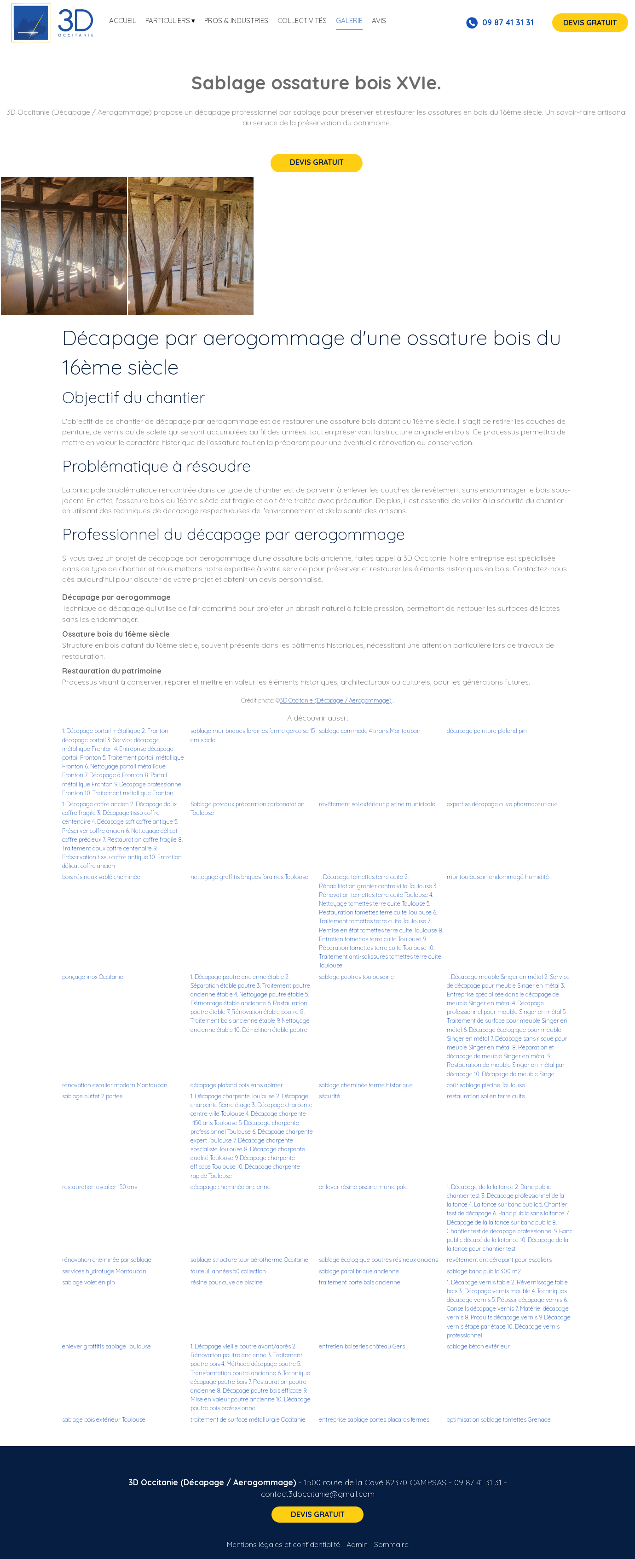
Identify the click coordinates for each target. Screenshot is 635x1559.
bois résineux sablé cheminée (101, 876)
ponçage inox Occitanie (92, 976)
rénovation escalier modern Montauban (114, 1085)
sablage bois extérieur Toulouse (103, 1419)
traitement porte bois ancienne (359, 1282)
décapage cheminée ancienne (230, 1186)
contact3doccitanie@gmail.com (318, 1494)
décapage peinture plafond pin (487, 730)
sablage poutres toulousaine (356, 976)
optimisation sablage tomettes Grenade (499, 1419)
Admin (357, 1544)
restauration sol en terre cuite (486, 1096)
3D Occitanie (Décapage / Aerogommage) (336, 700)
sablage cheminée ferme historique (366, 1085)
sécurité (329, 1096)
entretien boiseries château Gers (362, 1346)
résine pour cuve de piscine (226, 1282)
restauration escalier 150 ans (99, 1186)
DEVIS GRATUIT (590, 22)
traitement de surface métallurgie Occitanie (248, 1419)
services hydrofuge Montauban (104, 1271)
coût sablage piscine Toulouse (486, 1085)
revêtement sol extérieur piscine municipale (377, 804)
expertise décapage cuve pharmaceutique (502, 804)
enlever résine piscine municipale (363, 1186)
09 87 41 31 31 (478, 1482)
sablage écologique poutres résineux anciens (378, 1259)
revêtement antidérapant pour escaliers (499, 1259)
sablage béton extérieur (478, 1346)
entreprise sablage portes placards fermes (374, 1419)
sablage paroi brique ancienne (359, 1271)
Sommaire (391, 1544)
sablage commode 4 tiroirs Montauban (370, 730)
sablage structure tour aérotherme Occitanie (249, 1259)
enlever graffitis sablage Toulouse (106, 1346)
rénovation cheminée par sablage (106, 1259)
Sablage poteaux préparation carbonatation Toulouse (247, 808)
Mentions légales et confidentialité (283, 1544)
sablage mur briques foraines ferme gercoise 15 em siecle (252, 735)
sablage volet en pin (88, 1282)
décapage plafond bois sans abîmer (236, 1085)
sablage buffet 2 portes (92, 1096)
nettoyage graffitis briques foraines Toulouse (249, 876)
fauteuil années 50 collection (228, 1271)
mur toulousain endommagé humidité (498, 876)
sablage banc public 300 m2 (484, 1271)
